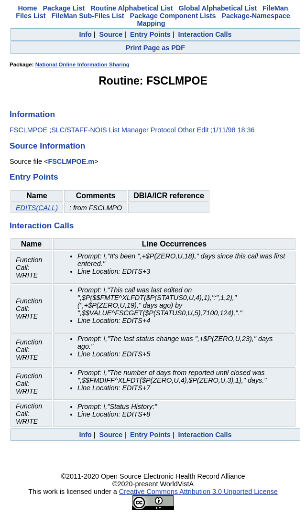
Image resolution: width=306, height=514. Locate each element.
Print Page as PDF (155, 48)
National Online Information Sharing (82, 64)
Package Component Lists (173, 16)
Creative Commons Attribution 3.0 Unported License (198, 491)
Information (32, 114)
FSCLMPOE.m (71, 161)
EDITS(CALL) (37, 208)
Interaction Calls (205, 34)
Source (111, 34)
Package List (64, 8)
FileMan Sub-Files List (88, 16)
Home (27, 8)
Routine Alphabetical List (131, 8)
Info (85, 34)
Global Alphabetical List (218, 8)
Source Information (47, 145)
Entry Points (150, 34)
